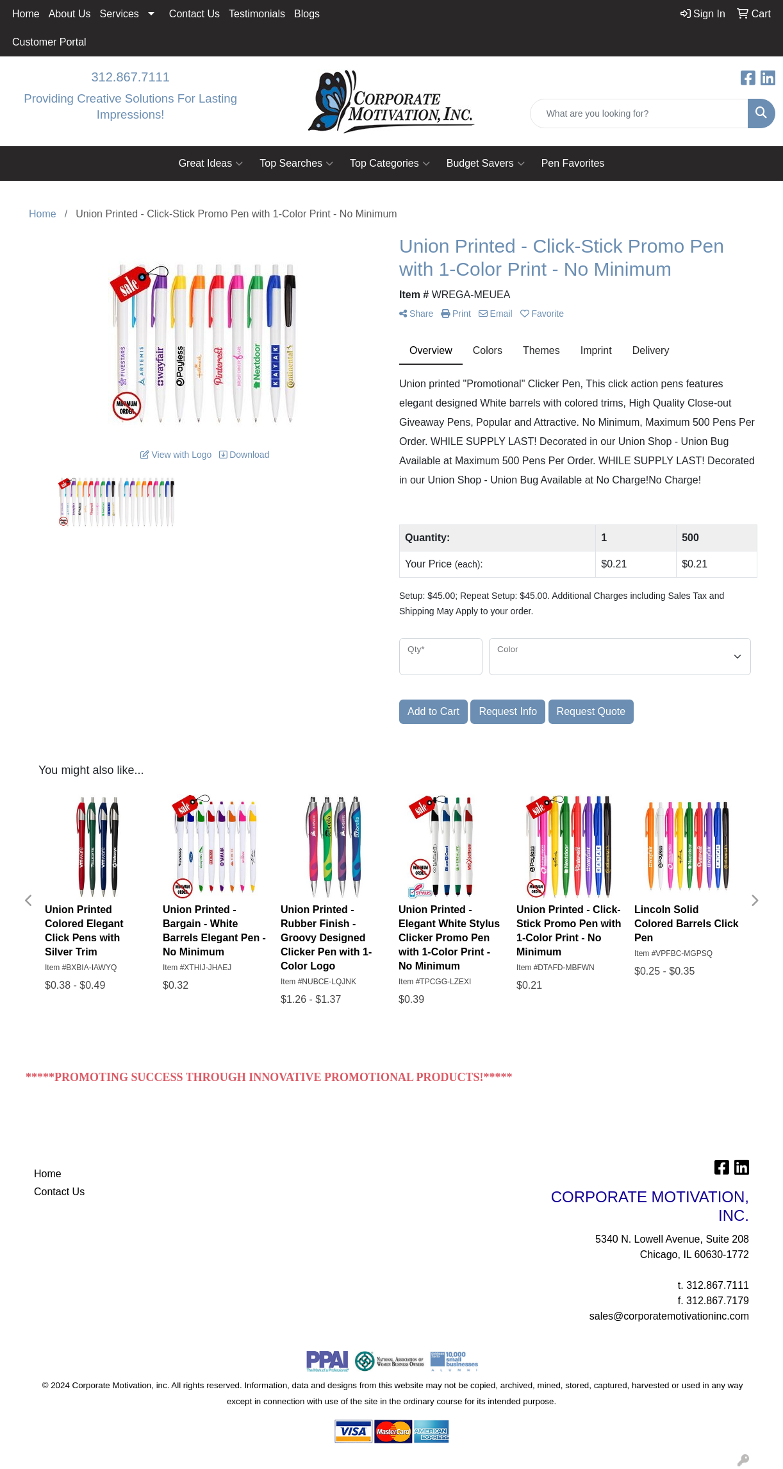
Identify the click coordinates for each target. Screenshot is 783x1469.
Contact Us (194, 13)
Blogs (307, 13)
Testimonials (257, 13)
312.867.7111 (130, 77)
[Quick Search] (639, 113)
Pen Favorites (573, 163)
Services (119, 13)
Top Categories (390, 163)
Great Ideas (211, 163)
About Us (70, 13)
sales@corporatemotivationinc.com (669, 1316)
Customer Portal (49, 42)
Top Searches (296, 163)
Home (26, 13)
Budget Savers (486, 163)
